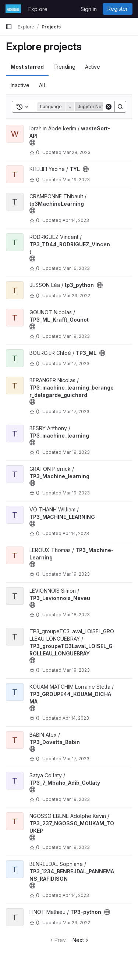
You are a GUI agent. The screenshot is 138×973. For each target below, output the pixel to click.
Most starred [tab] (27, 67)
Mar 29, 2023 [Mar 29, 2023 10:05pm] (77, 152)
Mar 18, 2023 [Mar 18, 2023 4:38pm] (76, 614)
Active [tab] (92, 67)
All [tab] (42, 85)
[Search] (120, 107)
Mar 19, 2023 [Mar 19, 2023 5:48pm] (76, 670)
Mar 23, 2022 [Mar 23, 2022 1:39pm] (76, 922)
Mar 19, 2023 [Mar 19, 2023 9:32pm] (76, 179)
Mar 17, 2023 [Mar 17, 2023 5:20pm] (76, 363)
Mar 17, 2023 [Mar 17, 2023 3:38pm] (76, 758)
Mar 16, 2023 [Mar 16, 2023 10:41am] (76, 268)
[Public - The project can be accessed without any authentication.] (32, 142)
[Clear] (108, 106)
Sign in (89, 9)
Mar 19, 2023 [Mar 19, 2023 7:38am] (76, 799)
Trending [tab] (64, 67)
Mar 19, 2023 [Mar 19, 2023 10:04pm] (76, 336)
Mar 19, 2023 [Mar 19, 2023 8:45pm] (76, 493)
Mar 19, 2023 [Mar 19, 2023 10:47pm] (76, 847)
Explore (37, 9)
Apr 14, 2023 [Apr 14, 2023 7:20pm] (76, 718)
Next (81, 940)
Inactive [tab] (20, 85)
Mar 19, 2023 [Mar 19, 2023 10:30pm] (76, 452)
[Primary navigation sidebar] (9, 26)
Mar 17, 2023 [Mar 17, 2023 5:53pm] (76, 411)
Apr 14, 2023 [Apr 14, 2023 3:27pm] (76, 220)
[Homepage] (13, 9)
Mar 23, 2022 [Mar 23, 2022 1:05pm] (76, 295)
